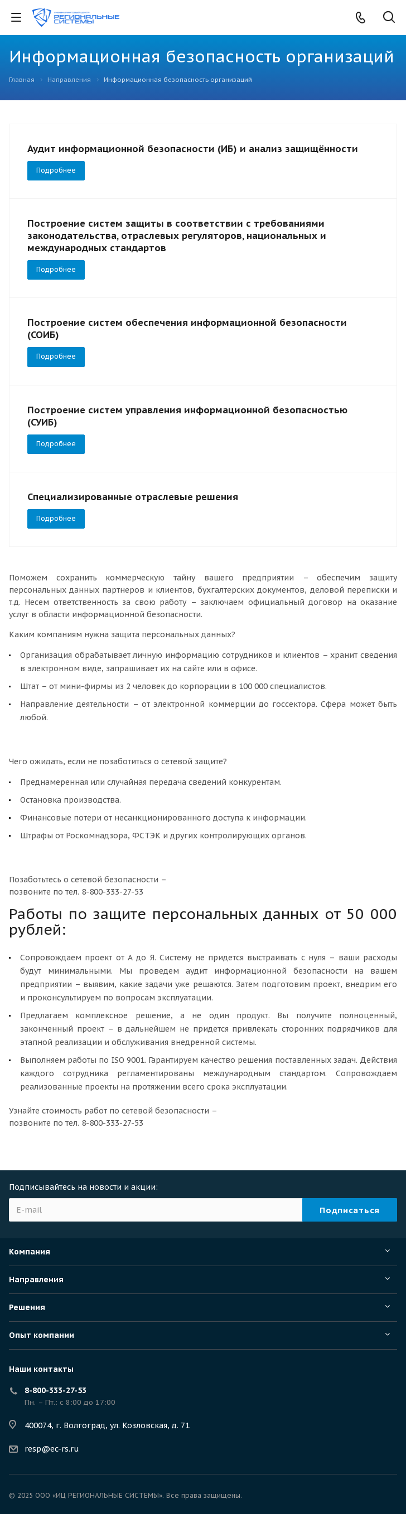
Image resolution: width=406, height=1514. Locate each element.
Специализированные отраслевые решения (132, 497)
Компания (29, 1252)
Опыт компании (41, 1335)
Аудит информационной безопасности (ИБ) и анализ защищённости (192, 149)
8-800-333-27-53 (55, 1390)
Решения (27, 1307)
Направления (36, 1279)
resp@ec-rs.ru (52, 1449)
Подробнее (56, 170)
